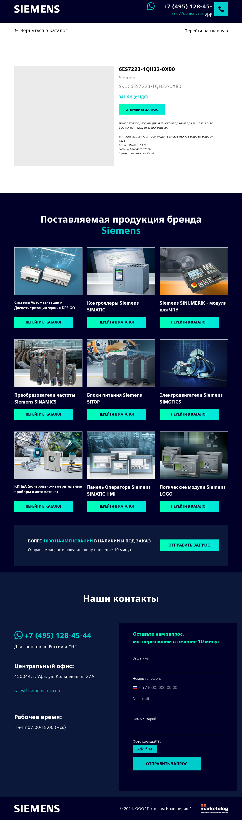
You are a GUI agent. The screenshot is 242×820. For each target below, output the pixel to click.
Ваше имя (141, 658)
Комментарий (144, 719)
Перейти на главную (206, 30)
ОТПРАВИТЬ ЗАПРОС (166, 763)
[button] (189, 545)
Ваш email (141, 699)
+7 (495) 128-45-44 (58, 635)
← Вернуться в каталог (40, 30)
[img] (48, 271)
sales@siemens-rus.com (192, 13)
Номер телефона (147, 678)
